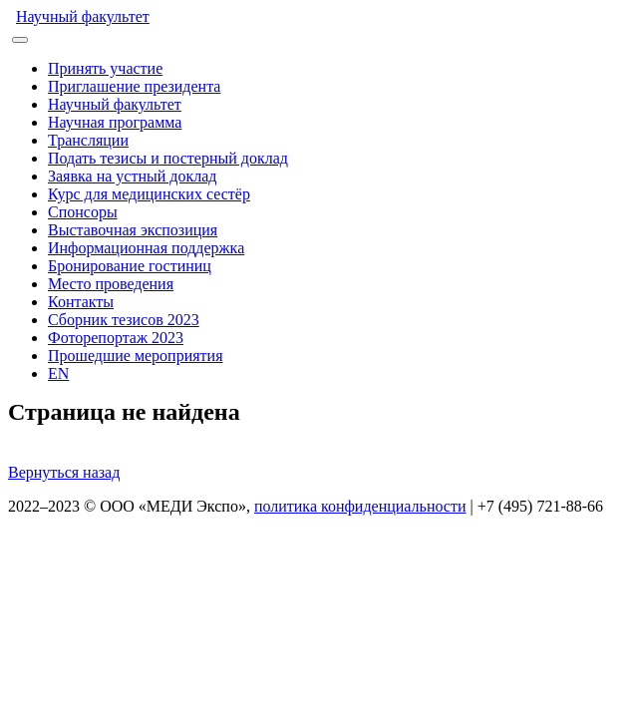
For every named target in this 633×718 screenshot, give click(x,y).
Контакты (81, 301)
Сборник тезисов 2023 (123, 319)
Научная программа (114, 122)
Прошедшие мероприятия (135, 355)
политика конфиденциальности (360, 506)
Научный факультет (83, 16)
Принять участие (105, 68)
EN (58, 373)
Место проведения (110, 283)
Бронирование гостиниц (129, 265)
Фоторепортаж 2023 (115, 337)
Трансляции (88, 140)
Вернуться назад (64, 472)
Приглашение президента (134, 86)
